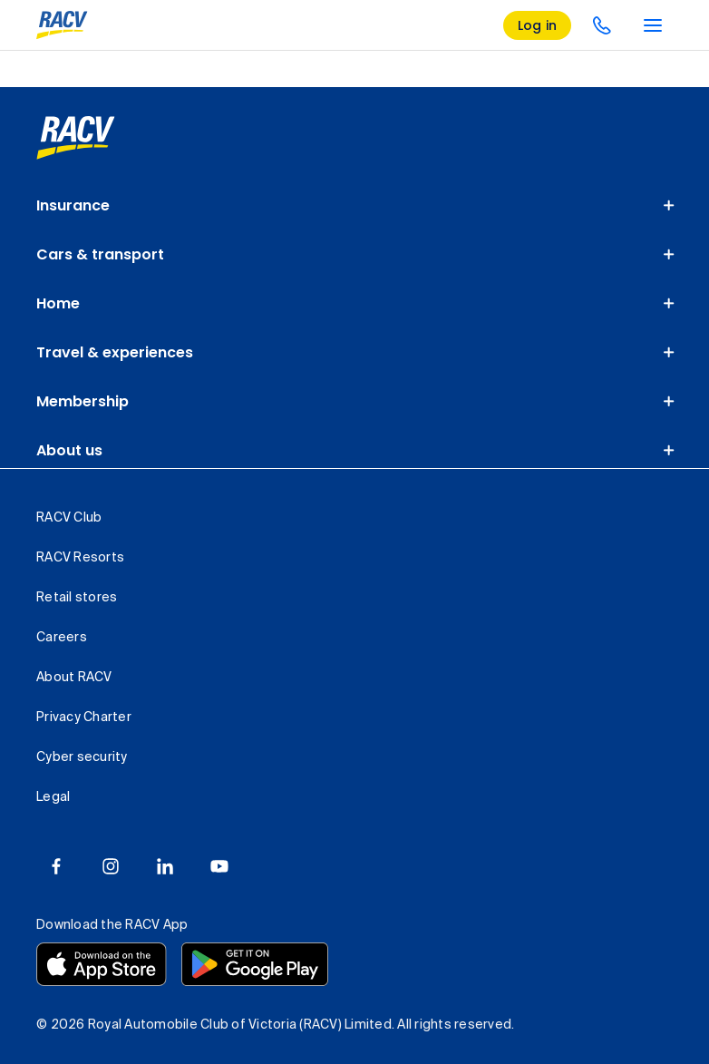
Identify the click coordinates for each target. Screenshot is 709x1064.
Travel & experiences (114, 352)
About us (69, 450)
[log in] (537, 25)
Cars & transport (100, 254)
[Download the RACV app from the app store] (101, 964)
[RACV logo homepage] (62, 25)
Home (58, 303)
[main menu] (653, 25)
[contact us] (602, 25)
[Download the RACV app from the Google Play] (254, 964)
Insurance (73, 205)
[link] (75, 138)
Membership (82, 401)
